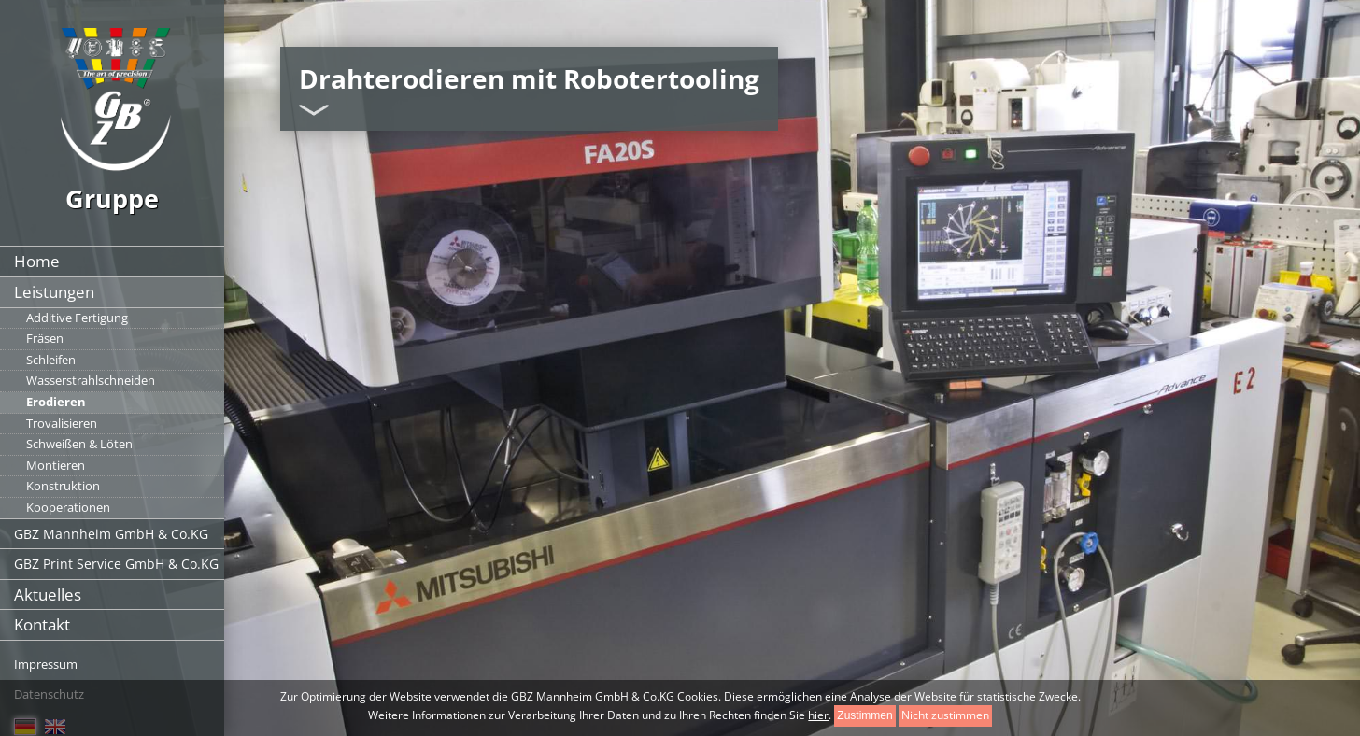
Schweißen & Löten (79, 443)
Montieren (55, 465)
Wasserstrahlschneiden (90, 380)
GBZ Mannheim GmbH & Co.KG (111, 534)
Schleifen (51, 359)
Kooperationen (68, 507)
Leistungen (54, 292)
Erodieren (56, 401)
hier (818, 715)
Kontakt (42, 624)
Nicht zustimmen (945, 715)
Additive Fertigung (77, 317)
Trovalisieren (61, 423)
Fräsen (45, 338)
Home (37, 261)
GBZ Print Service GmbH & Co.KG (116, 564)
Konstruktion (63, 485)
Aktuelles (47, 594)
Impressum (46, 664)
